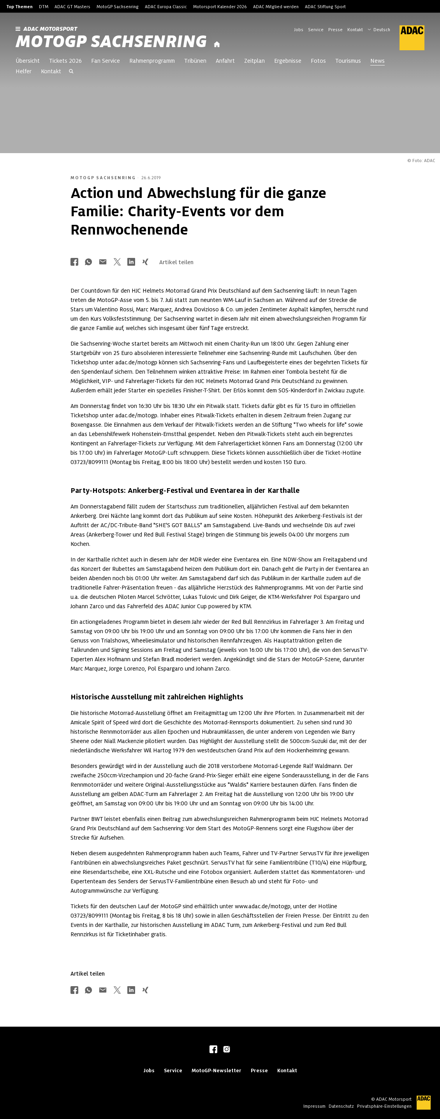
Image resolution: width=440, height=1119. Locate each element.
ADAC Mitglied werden (276, 6)
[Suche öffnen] (71, 72)
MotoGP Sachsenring (118, 6)
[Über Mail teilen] (103, 262)
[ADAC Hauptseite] (407, 37)
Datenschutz (341, 1106)
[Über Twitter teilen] (117, 262)
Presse (335, 29)
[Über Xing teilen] (145, 262)
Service (316, 29)
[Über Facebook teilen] (74, 262)
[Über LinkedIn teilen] (131, 262)
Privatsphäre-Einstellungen (384, 1106)
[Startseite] (217, 44)
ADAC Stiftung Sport (325, 6)
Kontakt (355, 29)
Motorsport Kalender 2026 (220, 6)
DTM (43, 6)
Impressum (314, 1106)
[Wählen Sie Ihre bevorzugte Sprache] (383, 28)
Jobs (298, 29)
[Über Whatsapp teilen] (88, 262)
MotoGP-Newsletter (216, 1070)
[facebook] (213, 1050)
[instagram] (227, 1050)
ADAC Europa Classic (166, 6)
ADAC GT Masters (72, 6)
